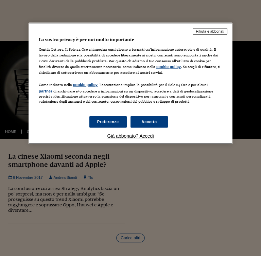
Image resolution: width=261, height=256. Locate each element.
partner (45, 91)
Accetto (149, 122)
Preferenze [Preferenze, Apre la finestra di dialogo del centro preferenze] (108, 122)
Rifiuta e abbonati (210, 31)
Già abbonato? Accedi (130, 136)
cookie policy (168, 66)
